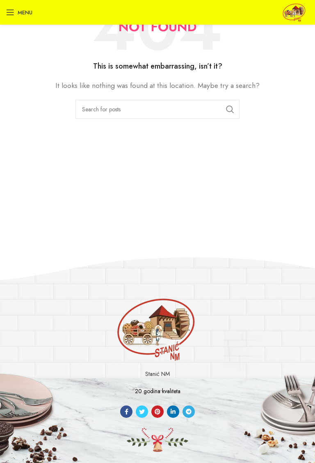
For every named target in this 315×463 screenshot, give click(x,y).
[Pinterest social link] (157, 411)
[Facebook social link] (126, 411)
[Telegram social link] (189, 411)
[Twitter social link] (142, 411)
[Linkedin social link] (173, 411)
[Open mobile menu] (19, 12)
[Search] (157, 109)
